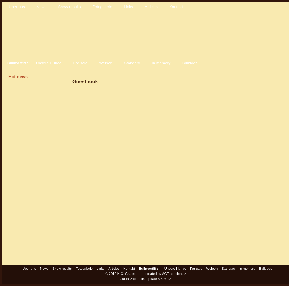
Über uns (17, 7)
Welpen (105, 63)
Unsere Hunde (49, 63)
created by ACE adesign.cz (165, 273)
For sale (80, 63)
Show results (69, 7)
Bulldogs (190, 63)
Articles (151, 7)
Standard (132, 63)
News (41, 7)
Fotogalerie (102, 7)
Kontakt (176, 7)
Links (128, 7)
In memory (161, 63)
